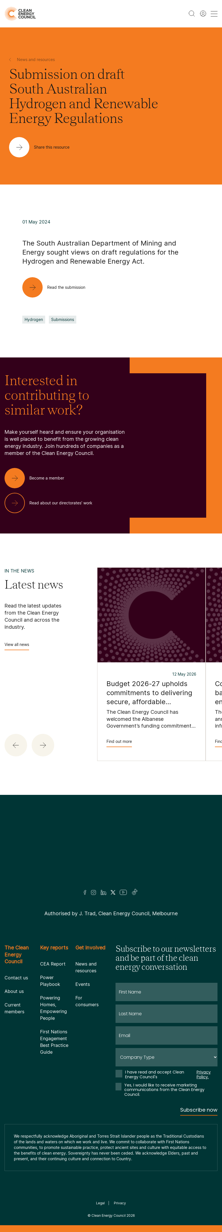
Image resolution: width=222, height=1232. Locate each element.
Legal (100, 1203)
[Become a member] (39, 478)
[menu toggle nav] (214, 13)
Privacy (120, 1203)
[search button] (192, 13)
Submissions (62, 319)
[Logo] (111, 849)
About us (14, 991)
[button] (16, 745)
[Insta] (93, 892)
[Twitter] (113, 892)
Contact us (16, 978)
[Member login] (203, 13)
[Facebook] (85, 892)
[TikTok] (134, 892)
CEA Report (53, 964)
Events (82, 984)
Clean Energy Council (109, 1215)
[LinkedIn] (103, 892)
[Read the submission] (58, 287)
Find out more (119, 743)
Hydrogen (34, 319)
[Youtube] (123, 892)
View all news (17, 646)
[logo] (20, 14)
